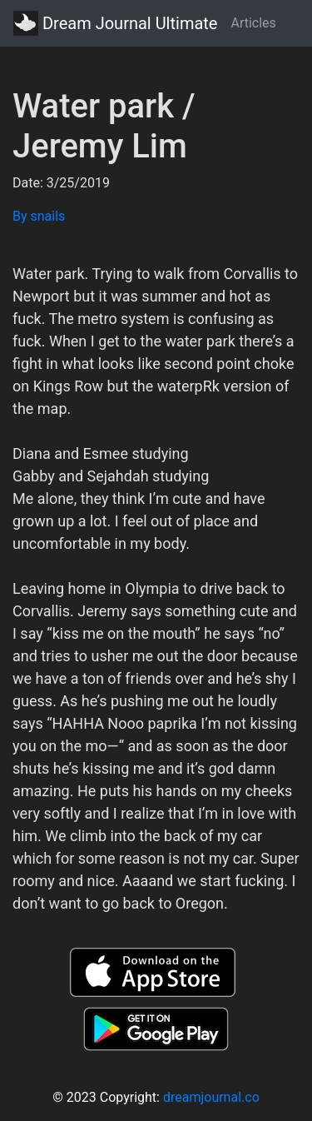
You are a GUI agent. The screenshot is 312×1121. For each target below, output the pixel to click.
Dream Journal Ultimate (115, 23)
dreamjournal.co (211, 1097)
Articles (252, 23)
